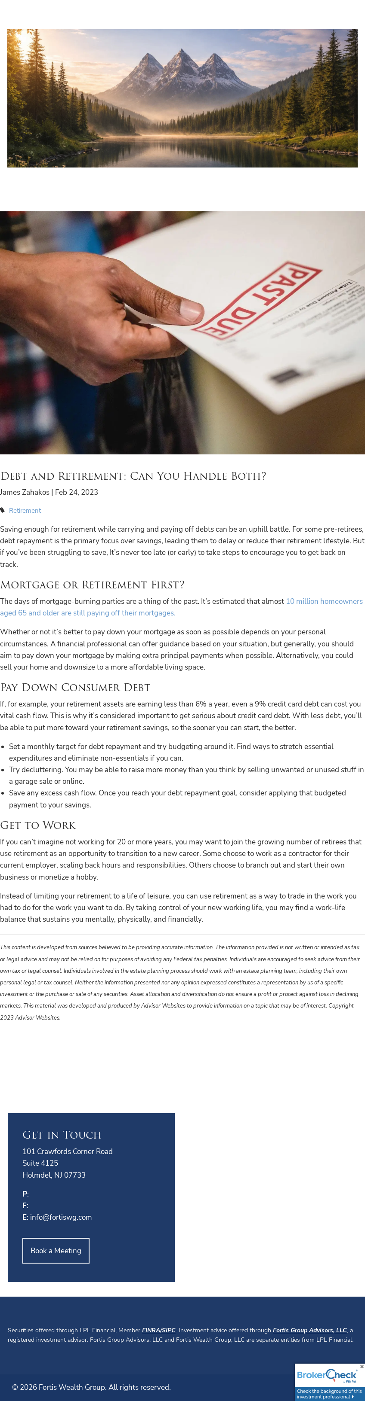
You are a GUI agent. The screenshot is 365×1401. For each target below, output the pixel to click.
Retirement (25, 510)
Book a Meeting (56, 1251)
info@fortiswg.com (61, 1217)
